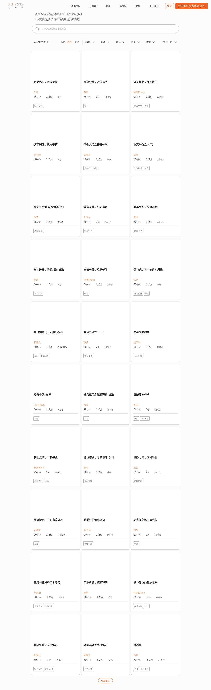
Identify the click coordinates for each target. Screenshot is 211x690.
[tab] (90, 42)
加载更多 (105, 680)
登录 (169, 6)
